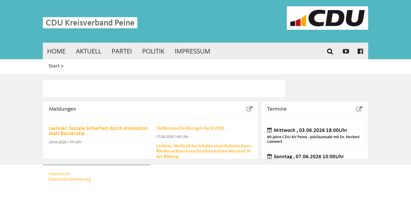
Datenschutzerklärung (70, 179)
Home (56, 51)
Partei (122, 51)
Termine (277, 109)
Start (54, 66)
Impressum (192, 51)
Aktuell (88, 51)
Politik (153, 51)
